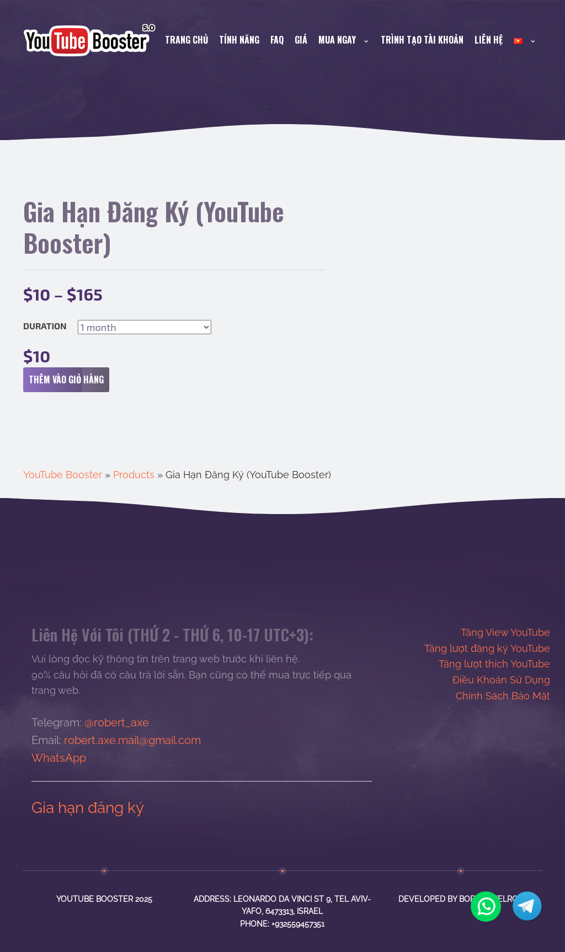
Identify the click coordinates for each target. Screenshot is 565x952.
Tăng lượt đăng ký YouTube (487, 648)
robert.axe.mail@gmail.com (132, 740)
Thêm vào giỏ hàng (69, 380)
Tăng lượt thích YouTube (494, 664)
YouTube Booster (62, 474)
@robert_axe (116, 722)
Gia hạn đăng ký (87, 808)
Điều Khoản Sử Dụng (501, 680)
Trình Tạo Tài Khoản (422, 39)
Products (133, 474)
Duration (45, 326)
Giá (301, 39)
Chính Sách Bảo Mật (503, 696)
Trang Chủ (186, 39)
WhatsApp (58, 757)
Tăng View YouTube (505, 632)
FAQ (277, 39)
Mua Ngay (344, 40)
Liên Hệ (489, 39)
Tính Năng (239, 39)
